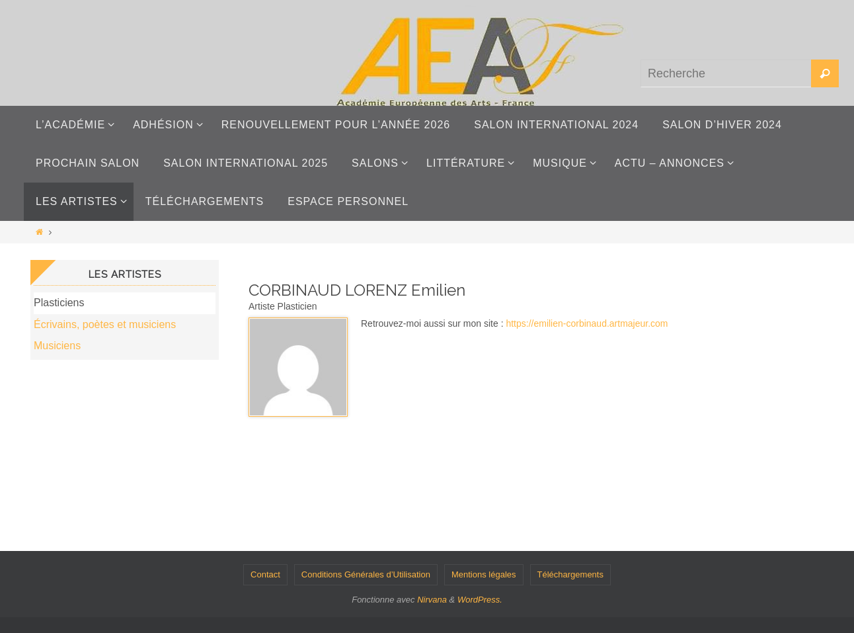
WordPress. (479, 600)
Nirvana (432, 600)
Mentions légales (483, 574)
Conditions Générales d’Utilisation (365, 574)
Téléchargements (570, 574)
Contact (265, 574)
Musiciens (57, 345)
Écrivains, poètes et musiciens (105, 324)
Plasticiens (59, 302)
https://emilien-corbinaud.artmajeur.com (587, 323)
